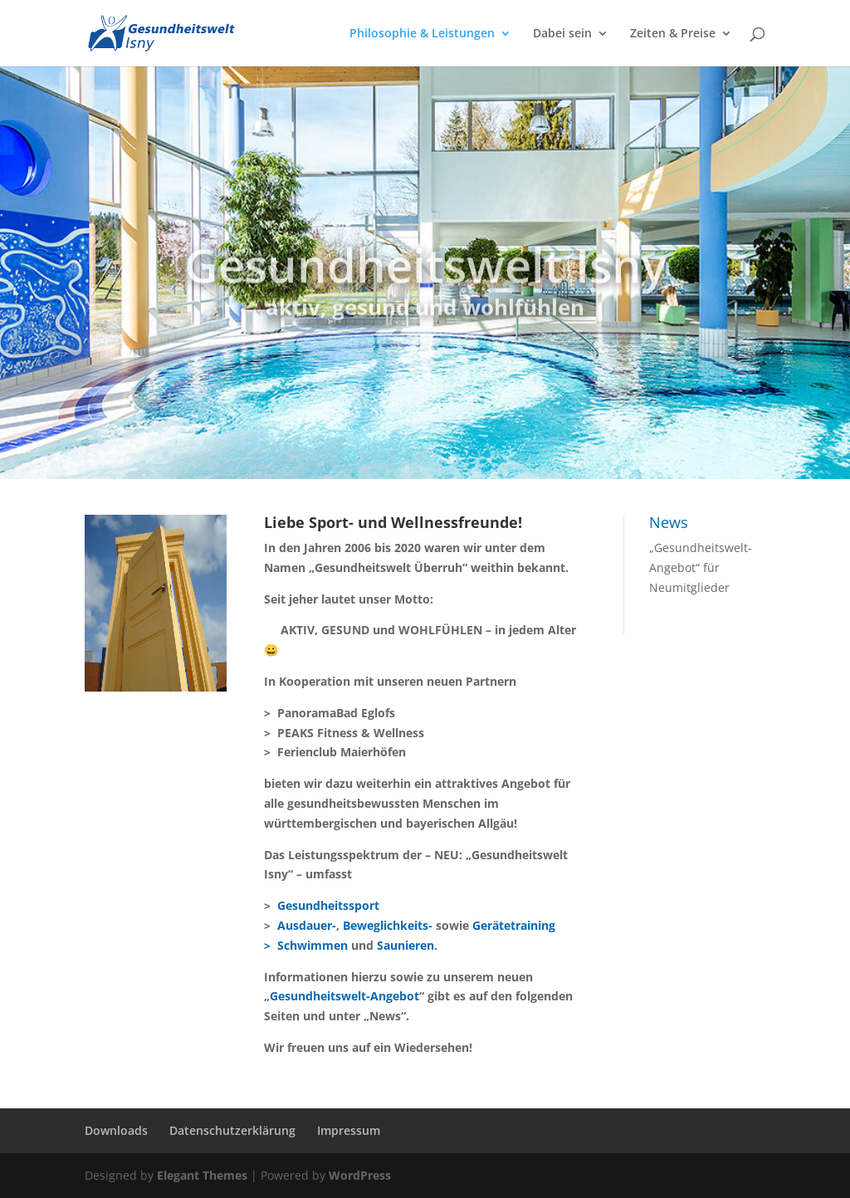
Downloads (116, 1130)
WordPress (360, 1175)
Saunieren (405, 945)
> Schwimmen (306, 945)
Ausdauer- (306, 925)
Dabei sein (562, 34)
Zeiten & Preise (673, 34)
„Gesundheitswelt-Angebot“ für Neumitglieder (700, 567)
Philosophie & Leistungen (422, 34)
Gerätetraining (513, 925)
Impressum (348, 1130)
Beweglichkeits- (387, 925)
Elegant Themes (202, 1175)
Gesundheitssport (328, 905)
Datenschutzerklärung (232, 1130)
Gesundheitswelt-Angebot (344, 996)
